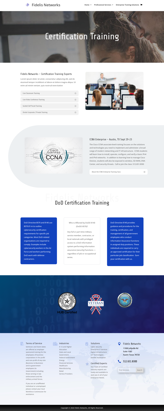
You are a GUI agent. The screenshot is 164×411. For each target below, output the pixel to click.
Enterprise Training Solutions (127, 5)
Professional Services (102, 5)
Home (87, 5)
